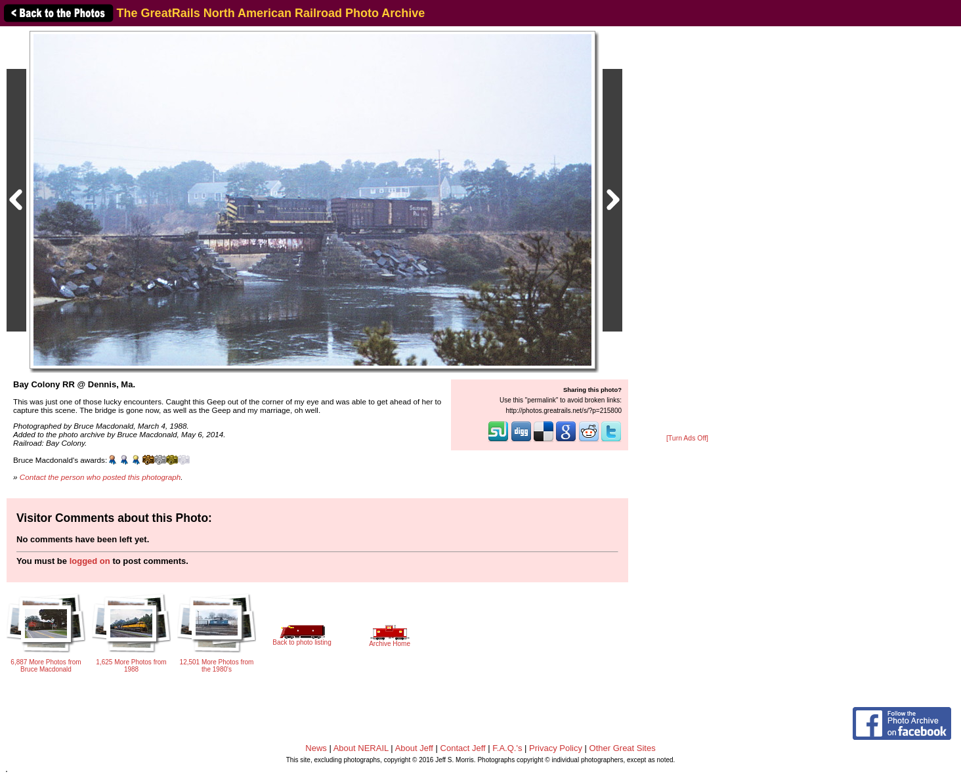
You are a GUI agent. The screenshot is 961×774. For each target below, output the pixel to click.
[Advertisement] (687, 231)
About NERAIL (361, 748)
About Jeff (414, 748)
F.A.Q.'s (507, 748)
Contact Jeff (463, 748)
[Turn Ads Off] (687, 438)
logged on (90, 561)
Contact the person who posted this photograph (100, 477)
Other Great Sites (622, 748)
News (316, 748)
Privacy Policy (555, 748)
